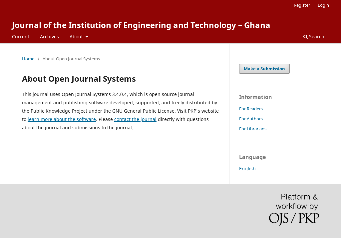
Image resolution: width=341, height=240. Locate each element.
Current (20, 36)
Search (313, 36)
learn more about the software (62, 119)
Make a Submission (264, 69)
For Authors (251, 119)
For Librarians (252, 129)
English (247, 168)
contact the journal (135, 119)
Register (302, 5)
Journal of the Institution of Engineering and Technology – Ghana (141, 24)
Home (28, 59)
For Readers (251, 109)
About (77, 36)
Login (323, 5)
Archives (49, 36)
